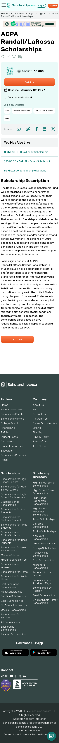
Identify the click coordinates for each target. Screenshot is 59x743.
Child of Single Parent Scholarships (45, 601)
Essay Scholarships (12, 600)
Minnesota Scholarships (40, 566)
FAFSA (5, 432)
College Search (10, 423)
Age (31, 13)
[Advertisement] (29, 363)
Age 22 (42, 13)
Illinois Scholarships (44, 543)
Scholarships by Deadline (42, 574)
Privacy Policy (41, 436)
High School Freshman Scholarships (40, 511)
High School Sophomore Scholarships (40, 500)
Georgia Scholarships (45, 548)
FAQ (35, 409)
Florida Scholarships (44, 531)
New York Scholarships (40, 537)
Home (4, 404)
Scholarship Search (12, 409)
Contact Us (39, 414)
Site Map (38, 432)
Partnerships (40, 418)
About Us (38, 404)
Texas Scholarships (44, 519)
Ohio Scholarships (43, 560)
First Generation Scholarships (10, 585)
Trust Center (40, 446)
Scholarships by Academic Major (42, 582)
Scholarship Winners (12, 418)
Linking (37, 427)
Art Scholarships (10, 622)
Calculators (7, 441)
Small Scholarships (44, 595)
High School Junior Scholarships (44, 492)
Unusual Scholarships (13, 609)
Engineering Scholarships (8, 628)
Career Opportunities (45, 423)
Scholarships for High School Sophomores (13, 496)
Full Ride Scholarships (13, 596)
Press (4, 459)
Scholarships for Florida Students (10, 534)
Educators (7, 450)
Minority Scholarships (13, 555)
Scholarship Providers (13, 455)
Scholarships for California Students (12, 518)
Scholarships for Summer (10, 616)
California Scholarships (40, 525)
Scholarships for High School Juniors (13, 488)
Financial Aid (8, 427)
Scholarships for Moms (14, 571)
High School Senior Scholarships (44, 484)
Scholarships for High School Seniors (13, 480)
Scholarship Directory (12, 13)
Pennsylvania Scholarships (40, 554)
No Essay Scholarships (14, 605)
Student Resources (12, 446)
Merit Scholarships (11, 591)
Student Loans (9, 436)
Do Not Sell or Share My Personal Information (29, 734)
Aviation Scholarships (13, 634)
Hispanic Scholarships (14, 559)
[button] (3, 56)
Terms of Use (40, 441)
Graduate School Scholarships (10, 503)
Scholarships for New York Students (13, 549)
